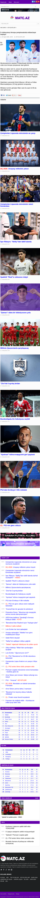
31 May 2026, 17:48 (5, 385)
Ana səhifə (3, 894)
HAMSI (36, 798)
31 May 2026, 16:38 (5, 492)
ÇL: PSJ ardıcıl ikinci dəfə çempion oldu (20, 838)
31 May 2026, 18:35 (5, 279)
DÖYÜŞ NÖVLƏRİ (12, 27)
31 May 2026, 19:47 (5, 208)
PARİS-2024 (34, 877)
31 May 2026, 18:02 (5, 315)
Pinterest (39, 2)
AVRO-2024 (33, 879)
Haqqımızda (3, 2)
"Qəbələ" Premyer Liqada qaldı (17, 835)
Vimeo (9, 870)
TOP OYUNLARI (14, 877)
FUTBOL (2, 877)
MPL (7, 877)
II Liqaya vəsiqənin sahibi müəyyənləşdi (20, 832)
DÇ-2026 (26, 879)
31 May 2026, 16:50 (5, 456)
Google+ (37, 2)
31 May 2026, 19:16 (5, 244)
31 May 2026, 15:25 (5, 527)
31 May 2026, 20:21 (5, 135)
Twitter (33, 2)
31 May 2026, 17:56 (5, 350)
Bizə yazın (16, 2)
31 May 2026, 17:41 (5, 421)
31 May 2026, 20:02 (5, 171)
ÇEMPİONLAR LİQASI (6, 879)
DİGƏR (2, 881)
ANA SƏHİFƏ (3, 27)
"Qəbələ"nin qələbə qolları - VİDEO (12, 817)
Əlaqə (10, 2)
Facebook (35, 2)
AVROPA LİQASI (18, 879)
